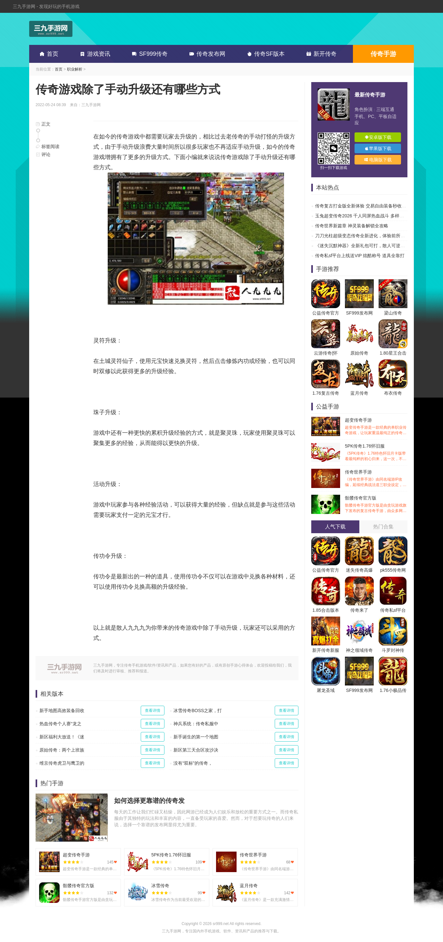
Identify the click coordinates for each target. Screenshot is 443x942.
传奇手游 (383, 53)
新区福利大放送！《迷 (61, 736)
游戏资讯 (94, 54)
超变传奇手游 (376, 426)
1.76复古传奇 (325, 393)
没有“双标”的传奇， (192, 763)
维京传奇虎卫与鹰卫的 (61, 763)
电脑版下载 (378, 159)
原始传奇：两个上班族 (61, 750)
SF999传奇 (149, 54)
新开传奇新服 (325, 650)
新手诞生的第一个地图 (195, 736)
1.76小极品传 (393, 690)
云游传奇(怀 (326, 353)
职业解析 (74, 69)
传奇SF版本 (265, 54)
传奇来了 (359, 610)
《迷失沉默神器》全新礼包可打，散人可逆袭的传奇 (366, 245)
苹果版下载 (377, 148)
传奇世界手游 (376, 478)
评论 (43, 154)
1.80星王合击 (393, 353)
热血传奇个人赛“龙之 (60, 723)
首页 (47, 54)
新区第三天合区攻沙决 (195, 750)
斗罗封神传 (393, 650)
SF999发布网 (359, 312)
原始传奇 (359, 353)
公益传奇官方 (325, 312)
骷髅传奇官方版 (376, 504)
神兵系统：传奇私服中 (195, 723)
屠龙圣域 (326, 690)
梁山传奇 (393, 312)
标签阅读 (47, 146)
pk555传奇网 (393, 570)
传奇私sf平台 (393, 610)
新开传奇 (320, 54)
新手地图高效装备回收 (61, 710)
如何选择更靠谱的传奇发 (149, 800)
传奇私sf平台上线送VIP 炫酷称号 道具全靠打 (360, 255)
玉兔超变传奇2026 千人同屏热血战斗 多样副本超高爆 (368, 215)
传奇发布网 (206, 54)
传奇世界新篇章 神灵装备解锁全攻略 (351, 225)
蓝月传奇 (359, 393)
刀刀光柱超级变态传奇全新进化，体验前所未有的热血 (369, 235)
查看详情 (152, 710)
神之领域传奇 (359, 650)
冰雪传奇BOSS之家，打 (197, 710)
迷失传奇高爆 (359, 570)
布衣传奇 (393, 393)
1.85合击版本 (325, 610)
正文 (43, 124)
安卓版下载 (377, 137)
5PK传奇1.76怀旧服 (376, 452)
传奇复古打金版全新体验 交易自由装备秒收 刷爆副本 (368, 205)
